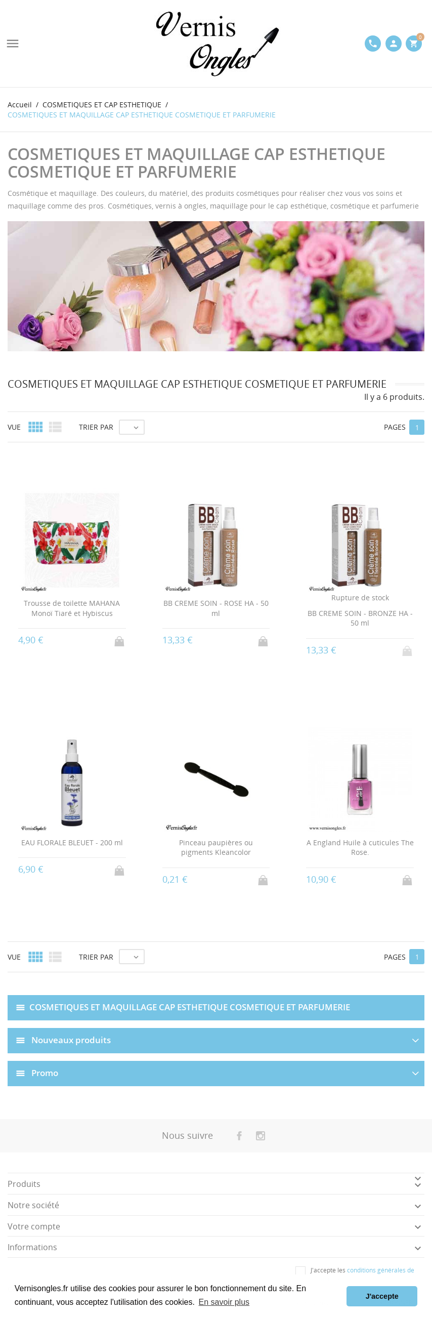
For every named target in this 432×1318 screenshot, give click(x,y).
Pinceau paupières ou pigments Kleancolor (216, 847)
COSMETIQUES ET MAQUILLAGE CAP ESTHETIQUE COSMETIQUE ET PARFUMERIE (189, 1007)
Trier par (96, 427)
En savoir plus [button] (224, 1302)
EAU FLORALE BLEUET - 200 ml (72, 842)
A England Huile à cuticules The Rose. (360, 847)
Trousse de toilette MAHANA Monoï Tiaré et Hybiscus (72, 608)
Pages (395, 427)
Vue (14, 427)
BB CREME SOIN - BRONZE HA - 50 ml (360, 618)
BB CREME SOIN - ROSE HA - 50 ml (216, 608)
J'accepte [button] (382, 1296)
